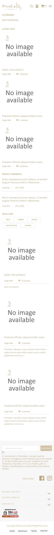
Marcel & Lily (24, 525)
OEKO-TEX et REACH (14, 274)
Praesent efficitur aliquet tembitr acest (24, 337)
